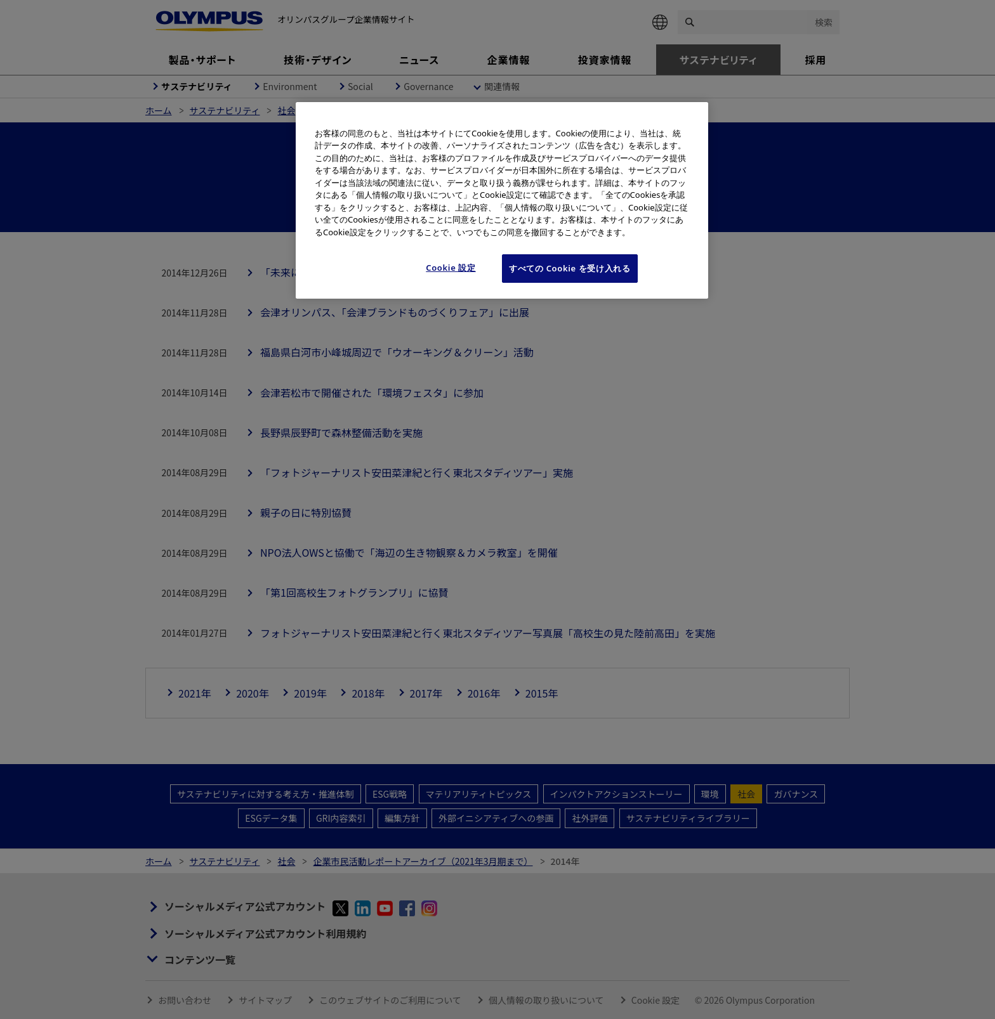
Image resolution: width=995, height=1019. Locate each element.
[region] (502, 200)
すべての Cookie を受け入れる (570, 268)
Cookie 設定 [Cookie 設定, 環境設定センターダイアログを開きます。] (451, 267)
